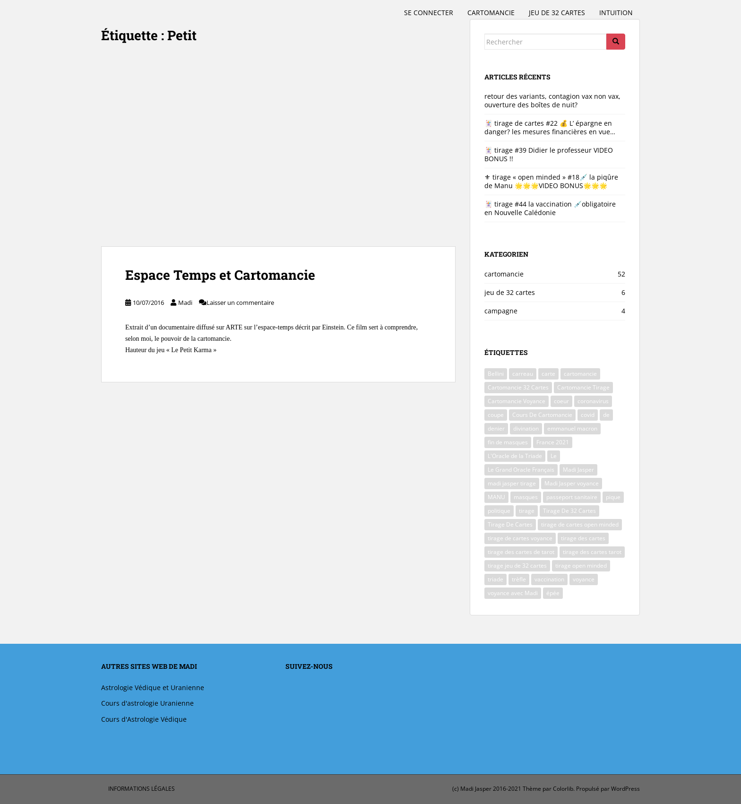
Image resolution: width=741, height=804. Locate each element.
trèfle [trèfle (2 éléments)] (519, 579)
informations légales (141, 789)
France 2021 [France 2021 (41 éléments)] (552, 442)
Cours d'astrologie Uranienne (147, 703)
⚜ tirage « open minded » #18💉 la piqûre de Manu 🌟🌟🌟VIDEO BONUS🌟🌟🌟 (551, 181)
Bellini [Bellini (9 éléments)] (496, 374)
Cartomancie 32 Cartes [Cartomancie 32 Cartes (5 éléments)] (518, 387)
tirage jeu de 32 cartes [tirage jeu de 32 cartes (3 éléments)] (517, 566)
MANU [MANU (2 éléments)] (496, 497)
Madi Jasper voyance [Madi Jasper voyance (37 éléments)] (571, 483)
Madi (185, 302)
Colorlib (563, 789)
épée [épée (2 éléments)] (553, 593)
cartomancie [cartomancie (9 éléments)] (580, 374)
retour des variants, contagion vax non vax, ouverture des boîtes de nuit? (552, 100)
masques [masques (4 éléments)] (526, 497)
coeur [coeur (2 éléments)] (561, 401)
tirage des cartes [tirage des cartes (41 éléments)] (583, 538)
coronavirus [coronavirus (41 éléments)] (593, 401)
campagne (500, 310)
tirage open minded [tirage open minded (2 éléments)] (581, 566)
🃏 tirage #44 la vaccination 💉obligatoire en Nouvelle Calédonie (550, 208)
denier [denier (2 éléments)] (496, 428)
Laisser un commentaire (240, 302)
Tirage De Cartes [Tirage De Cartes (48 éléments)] (510, 524)
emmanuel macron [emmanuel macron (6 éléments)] (572, 428)
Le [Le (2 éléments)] (554, 456)
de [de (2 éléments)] (606, 415)
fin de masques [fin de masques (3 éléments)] (508, 442)
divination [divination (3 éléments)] (526, 428)
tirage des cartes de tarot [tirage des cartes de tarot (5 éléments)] (521, 552)
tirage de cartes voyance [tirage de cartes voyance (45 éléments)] (520, 538)
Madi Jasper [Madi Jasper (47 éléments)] (578, 470)
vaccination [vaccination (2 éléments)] (549, 579)
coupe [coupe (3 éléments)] (496, 415)
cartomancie (491, 12)
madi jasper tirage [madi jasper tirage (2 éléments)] (512, 483)
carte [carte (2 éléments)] (548, 374)
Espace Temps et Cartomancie (220, 275)
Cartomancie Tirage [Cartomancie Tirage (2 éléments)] (583, 387)
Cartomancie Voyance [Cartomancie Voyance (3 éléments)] (516, 401)
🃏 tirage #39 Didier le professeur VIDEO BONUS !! (548, 154)
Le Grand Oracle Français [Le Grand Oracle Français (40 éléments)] (521, 470)
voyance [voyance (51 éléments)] (584, 579)
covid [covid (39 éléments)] (588, 415)
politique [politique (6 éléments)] (499, 511)
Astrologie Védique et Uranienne (152, 687)
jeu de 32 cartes (557, 12)
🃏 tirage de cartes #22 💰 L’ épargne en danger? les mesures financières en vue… (549, 127)
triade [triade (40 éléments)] (495, 579)
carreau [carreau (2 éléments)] (522, 374)
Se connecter (428, 12)
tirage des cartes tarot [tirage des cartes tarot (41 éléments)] (592, 552)
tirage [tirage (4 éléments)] (526, 511)
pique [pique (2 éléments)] (613, 497)
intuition (616, 12)
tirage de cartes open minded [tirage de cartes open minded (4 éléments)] (580, 524)
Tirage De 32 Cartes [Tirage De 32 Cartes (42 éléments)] (569, 511)
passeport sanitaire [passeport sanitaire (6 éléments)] (571, 497)
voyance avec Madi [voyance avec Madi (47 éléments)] (513, 593)
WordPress (625, 789)
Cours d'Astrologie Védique (144, 719)
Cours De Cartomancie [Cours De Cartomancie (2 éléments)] (542, 415)
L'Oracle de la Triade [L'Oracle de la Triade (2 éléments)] (515, 456)
